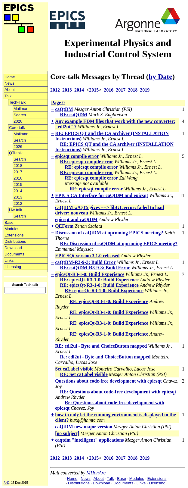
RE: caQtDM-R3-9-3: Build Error (95, 267)
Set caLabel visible (74, 368)
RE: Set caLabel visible (84, 374)
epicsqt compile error (77, 156)
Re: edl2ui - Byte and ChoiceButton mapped (105, 356)
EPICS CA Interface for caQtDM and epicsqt (101, 195)
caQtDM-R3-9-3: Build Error (85, 262)
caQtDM (64, 109)
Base (9, 222)
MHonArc (95, 472)
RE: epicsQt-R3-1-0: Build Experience (99, 279)
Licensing (13, 266)
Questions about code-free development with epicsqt (108, 380)
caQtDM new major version (83, 426)
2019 (144, 89)
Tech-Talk (17, 102)
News (9, 83)
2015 (18, 184)
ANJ (6, 482)
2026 (18, 121)
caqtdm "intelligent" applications (89, 440)
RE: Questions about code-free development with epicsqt (118, 391)
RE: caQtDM (73, 114)
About (10, 89)
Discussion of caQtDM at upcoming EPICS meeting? (109, 232)
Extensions (14, 235)
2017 (18, 172)
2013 (18, 197)
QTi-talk (16, 153)
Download (13, 248)
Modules (12, 229)
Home (10, 77)
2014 (18, 191)
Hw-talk (15, 210)
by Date (160, 76)
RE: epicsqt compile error (86, 161)
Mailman (21, 108)
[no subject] (67, 433)
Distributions (15, 241)
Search (20, 115)
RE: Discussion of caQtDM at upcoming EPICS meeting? (118, 243)
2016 (18, 178)
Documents (14, 254)
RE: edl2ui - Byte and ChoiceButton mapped (101, 346)
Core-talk (17, 127)
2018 (18, 165)
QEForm (64, 226)
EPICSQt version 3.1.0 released (87, 255)
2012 (18, 203)
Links (9, 260)
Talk (8, 96)
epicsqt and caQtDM (76, 219)
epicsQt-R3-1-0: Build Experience (89, 274)
